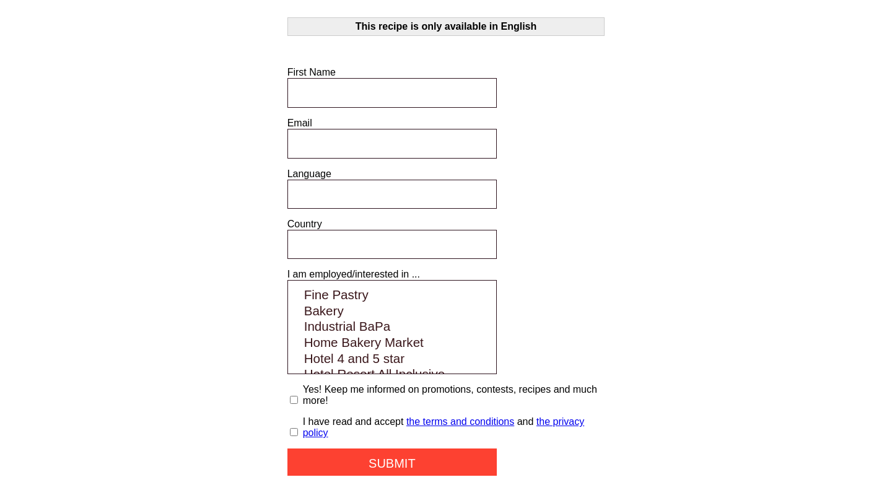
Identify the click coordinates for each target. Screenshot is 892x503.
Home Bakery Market (392, 343)
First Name (311, 72)
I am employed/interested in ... (353, 274)
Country (304, 224)
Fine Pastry (392, 295)
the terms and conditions (460, 421)
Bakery (392, 312)
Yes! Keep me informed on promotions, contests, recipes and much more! (450, 395)
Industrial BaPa (392, 327)
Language (309, 173)
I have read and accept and (444, 427)
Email (299, 123)
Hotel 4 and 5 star (392, 359)
